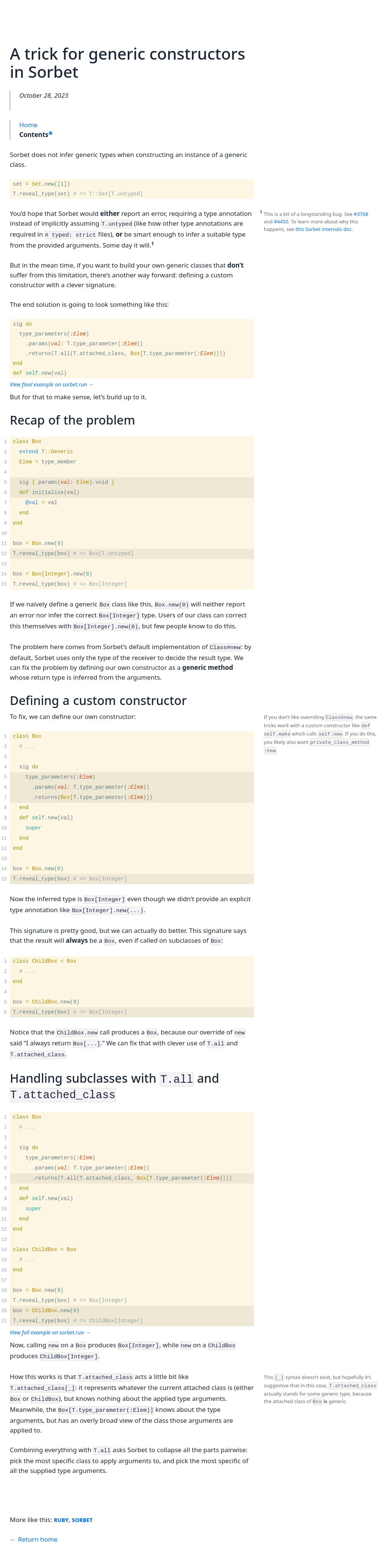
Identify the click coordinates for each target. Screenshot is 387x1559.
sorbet (82, 1495)
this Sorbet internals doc (324, 229)
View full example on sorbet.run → (50, 1315)
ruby (61, 1495)
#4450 (281, 221)
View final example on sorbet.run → (51, 382)
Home (28, 124)
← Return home (33, 1514)
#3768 (361, 214)
